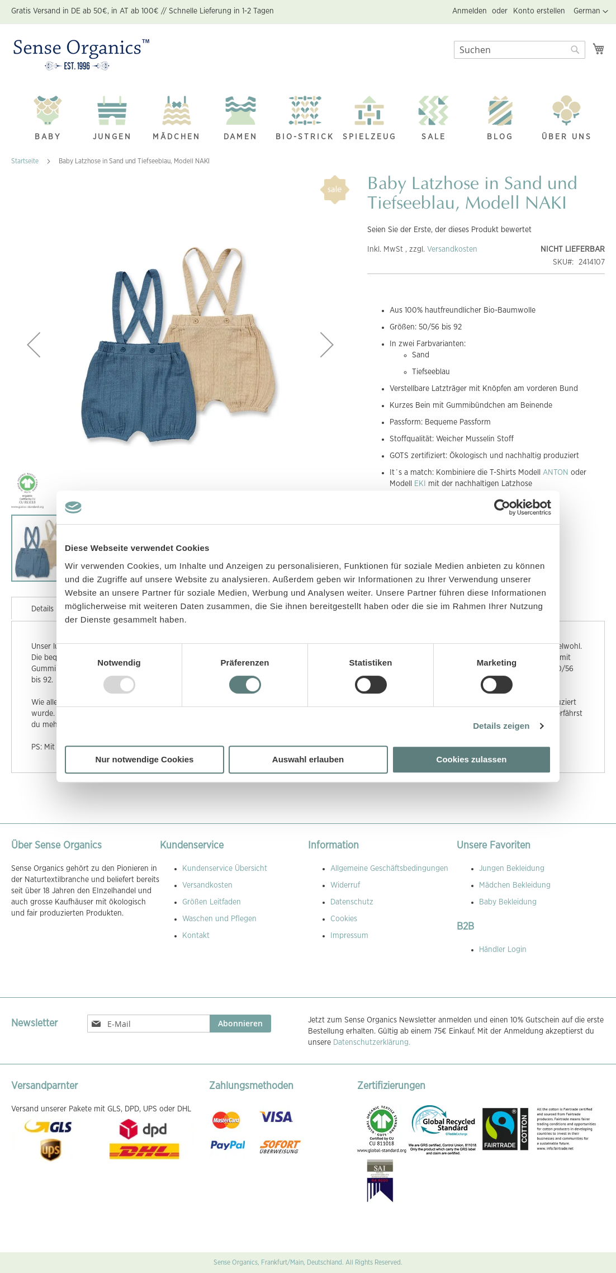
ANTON (555, 473)
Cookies (343, 919)
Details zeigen (501, 725)
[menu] (308, 115)
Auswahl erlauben (308, 759)
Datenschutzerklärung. (371, 1042)
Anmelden (469, 11)
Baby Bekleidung (508, 902)
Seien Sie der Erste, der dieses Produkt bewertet (449, 230)
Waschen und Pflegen (219, 919)
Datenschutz (351, 902)
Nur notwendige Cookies (145, 759)
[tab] (42, 608)
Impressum (349, 936)
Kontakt (196, 936)
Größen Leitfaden (211, 902)
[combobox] (519, 50)
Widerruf (345, 885)
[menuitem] (48, 115)
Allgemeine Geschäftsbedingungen (389, 869)
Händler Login (503, 950)
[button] (591, 12)
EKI (420, 484)
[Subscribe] (240, 1023)
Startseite (25, 161)
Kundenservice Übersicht (224, 869)
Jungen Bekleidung (511, 869)
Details (42, 609)
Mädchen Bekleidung (515, 885)
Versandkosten (452, 249)
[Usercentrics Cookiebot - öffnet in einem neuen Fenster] (502, 507)
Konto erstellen (539, 11)
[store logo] (81, 55)
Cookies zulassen (472, 759)
